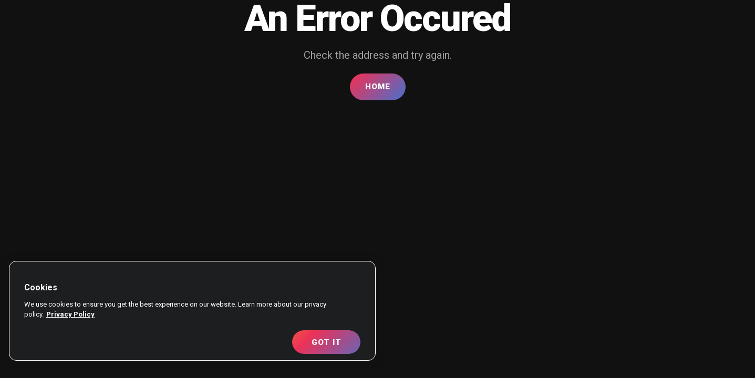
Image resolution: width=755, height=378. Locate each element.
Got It (327, 342)
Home (377, 86)
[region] (192, 310)
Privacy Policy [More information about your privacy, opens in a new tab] (70, 314)
